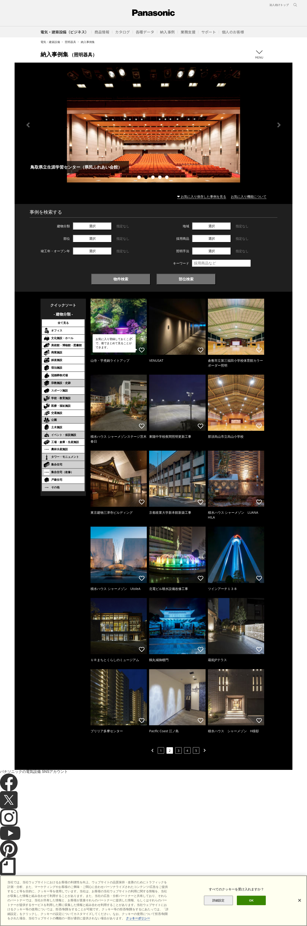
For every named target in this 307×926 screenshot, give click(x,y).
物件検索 (120, 279)
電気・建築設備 (50, 42)
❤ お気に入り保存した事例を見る (201, 196)
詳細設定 (218, 900)
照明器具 (70, 42)
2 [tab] (146, 178)
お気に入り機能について (248, 196)
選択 (92, 226)
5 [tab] (167, 178)
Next (279, 125)
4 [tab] (160, 178)
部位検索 (186, 279)
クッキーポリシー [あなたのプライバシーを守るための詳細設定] (138, 918)
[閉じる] (299, 900)
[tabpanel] (153, 124)
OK (251, 900)
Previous (28, 125)
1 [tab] (139, 178)
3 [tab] (153, 178)
